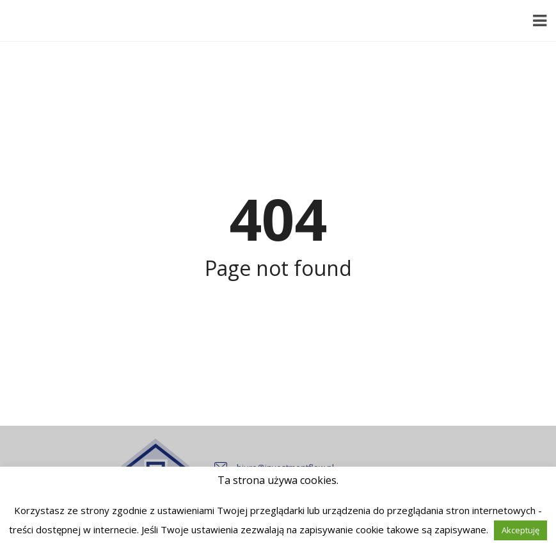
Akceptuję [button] (520, 530)
